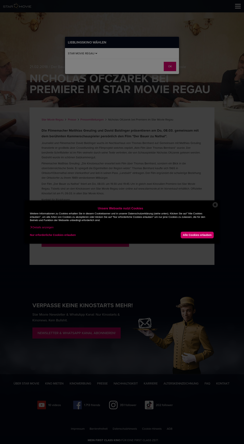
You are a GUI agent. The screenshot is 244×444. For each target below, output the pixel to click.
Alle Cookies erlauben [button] (197, 234)
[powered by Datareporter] (215, 207)
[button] (42, 227)
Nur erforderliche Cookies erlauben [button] (53, 234)
